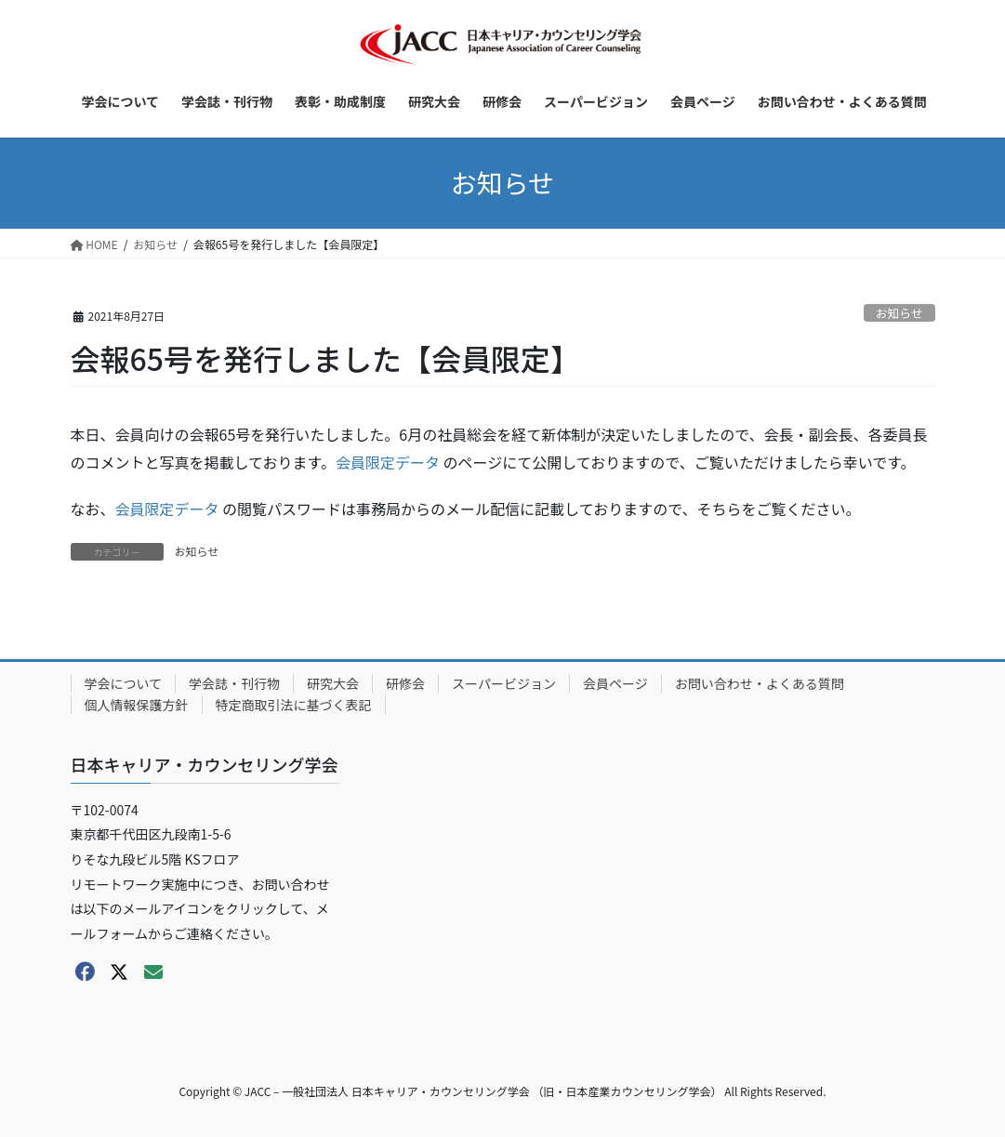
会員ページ (615, 683)
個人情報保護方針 (137, 704)
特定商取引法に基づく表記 (294, 704)
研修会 (405, 683)
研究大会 (333, 683)
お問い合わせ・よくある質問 (759, 683)
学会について (124, 683)
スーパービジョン (504, 683)
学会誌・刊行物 (234, 683)
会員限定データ (388, 462)
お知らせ (899, 313)
